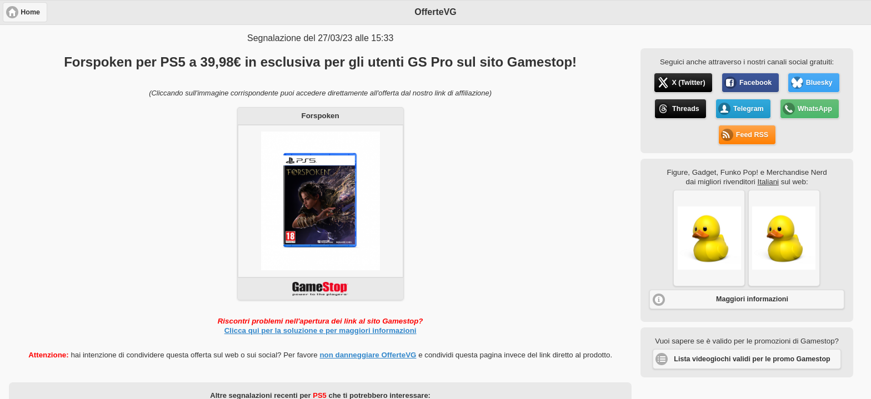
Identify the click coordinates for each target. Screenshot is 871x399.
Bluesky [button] (819, 83)
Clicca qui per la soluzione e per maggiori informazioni (320, 330)
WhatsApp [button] (815, 109)
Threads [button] (685, 109)
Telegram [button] (748, 109)
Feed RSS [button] (752, 135)
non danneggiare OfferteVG (367, 355)
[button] (709, 238)
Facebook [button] (755, 83)
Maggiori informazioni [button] (752, 299)
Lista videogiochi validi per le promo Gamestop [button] (752, 359)
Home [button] (30, 12)
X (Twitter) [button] (688, 83)
